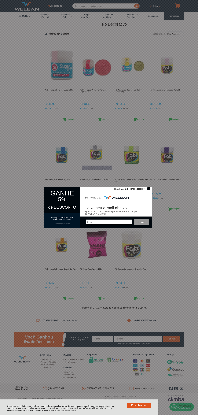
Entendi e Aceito (139, 405)
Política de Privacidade (65, 410)
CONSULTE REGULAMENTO (62, 224)
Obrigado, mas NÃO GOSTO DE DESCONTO (130, 189)
